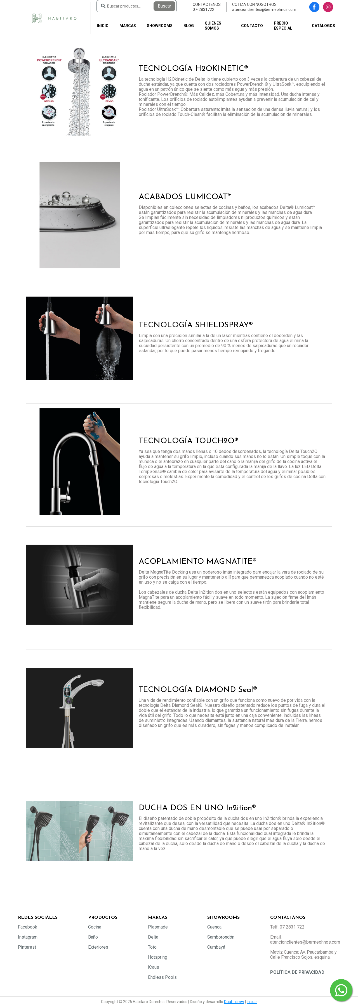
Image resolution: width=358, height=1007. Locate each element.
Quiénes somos (213, 25)
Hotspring (157, 957)
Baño (93, 937)
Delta (153, 937)
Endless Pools (162, 977)
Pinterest (27, 947)
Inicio (103, 25)
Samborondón (220, 937)
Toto (152, 947)
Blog (188, 25)
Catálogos (323, 25)
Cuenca (214, 927)
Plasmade (158, 927)
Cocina (94, 927)
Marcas (127, 25)
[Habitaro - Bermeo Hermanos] (54, 18)
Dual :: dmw (234, 1001)
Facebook (27, 927)
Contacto (252, 25)
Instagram (27, 937)
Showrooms (160, 25)
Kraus (153, 967)
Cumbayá (216, 947)
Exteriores (98, 947)
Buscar (164, 6)
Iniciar (252, 1001)
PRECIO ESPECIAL (283, 25)
